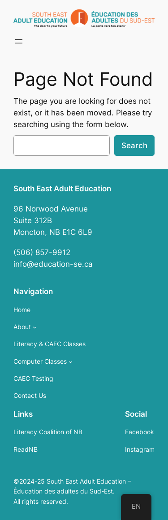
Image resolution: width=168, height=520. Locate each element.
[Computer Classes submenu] (71, 362)
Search (134, 145)
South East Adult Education (62, 188)
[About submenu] (35, 327)
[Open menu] (18, 41)
